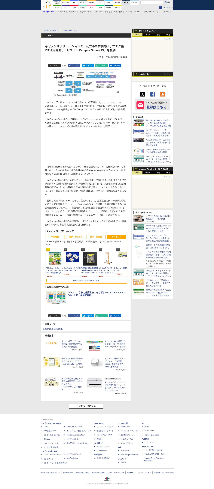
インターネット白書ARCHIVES (55, 463)
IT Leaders (47, 439)
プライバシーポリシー (116, 473)
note (103, 65)
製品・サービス (150, 12)
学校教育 (55, 237)
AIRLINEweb (125, 427)
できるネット (48, 459)
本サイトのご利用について (50, 473)
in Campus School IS (53, 329)
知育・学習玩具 (75, 237)
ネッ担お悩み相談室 (51, 447)
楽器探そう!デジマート (105, 431)
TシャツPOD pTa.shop (153, 450)
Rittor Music (98, 423)
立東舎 (99, 439)
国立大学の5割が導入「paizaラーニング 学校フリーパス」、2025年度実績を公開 (158, 293)
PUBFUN (145, 439)
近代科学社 (98, 455)
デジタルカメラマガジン (53, 455)
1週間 (158, 35)
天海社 (147, 427)
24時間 (147, 35)
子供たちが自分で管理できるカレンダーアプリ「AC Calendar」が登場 (72, 361)
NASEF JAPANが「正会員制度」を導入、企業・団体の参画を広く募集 (158, 142)
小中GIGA (61, 12)
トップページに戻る (86, 406)
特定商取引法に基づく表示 (164, 473)
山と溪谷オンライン (104, 446)
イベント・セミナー (133, 12)
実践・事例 (118, 12)
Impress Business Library (76, 435)
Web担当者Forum (50, 431)
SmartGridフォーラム (74, 427)
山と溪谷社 (98, 443)
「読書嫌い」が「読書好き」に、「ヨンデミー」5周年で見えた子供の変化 (158, 283)
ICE (143, 423)
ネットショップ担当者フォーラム (79, 431)
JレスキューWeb (127, 439)
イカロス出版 (123, 423)
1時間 (137, 35)
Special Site (144, 74)
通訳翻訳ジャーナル (128, 435)
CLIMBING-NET (103, 451)
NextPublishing (72, 458)
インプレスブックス (74, 454)
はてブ (89, 65)
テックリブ (122, 459)
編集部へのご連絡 (98, 473)
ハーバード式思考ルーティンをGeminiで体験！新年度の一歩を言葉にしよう (158, 228)
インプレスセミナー (74, 439)
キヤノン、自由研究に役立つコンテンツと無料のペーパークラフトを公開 (115, 344)
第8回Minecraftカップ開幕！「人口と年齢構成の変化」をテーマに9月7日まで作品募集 (158, 123)
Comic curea (149, 431)
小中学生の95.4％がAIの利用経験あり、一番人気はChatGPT (158, 219)
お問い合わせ (68, 473)
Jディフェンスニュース (129, 431)
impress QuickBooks (152, 435)
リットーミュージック (105, 427)
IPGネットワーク (148, 446)
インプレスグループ (143, 473)
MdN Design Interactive (129, 455)
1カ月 (168, 35)
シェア (76, 65)
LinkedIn (117, 65)
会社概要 (130, 473)
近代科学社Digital (103, 458)
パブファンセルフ (151, 442)
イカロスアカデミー (128, 443)
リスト (64, 65)
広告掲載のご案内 (82, 473)
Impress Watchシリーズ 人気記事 (153, 169)
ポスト (56, 65)
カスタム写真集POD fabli (154, 454)
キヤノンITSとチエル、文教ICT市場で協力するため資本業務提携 (72, 344)
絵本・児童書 (96, 237)
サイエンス (116, 237)
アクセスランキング (147, 31)
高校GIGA (72, 12)
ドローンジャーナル (51, 443)
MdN (119, 447)
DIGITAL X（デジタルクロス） (78, 443)
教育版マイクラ (85, 12)
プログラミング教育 (102, 12)
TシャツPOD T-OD (104, 435)
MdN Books (125, 451)
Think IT (46, 427)
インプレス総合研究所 (52, 435)
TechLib (123, 462)
